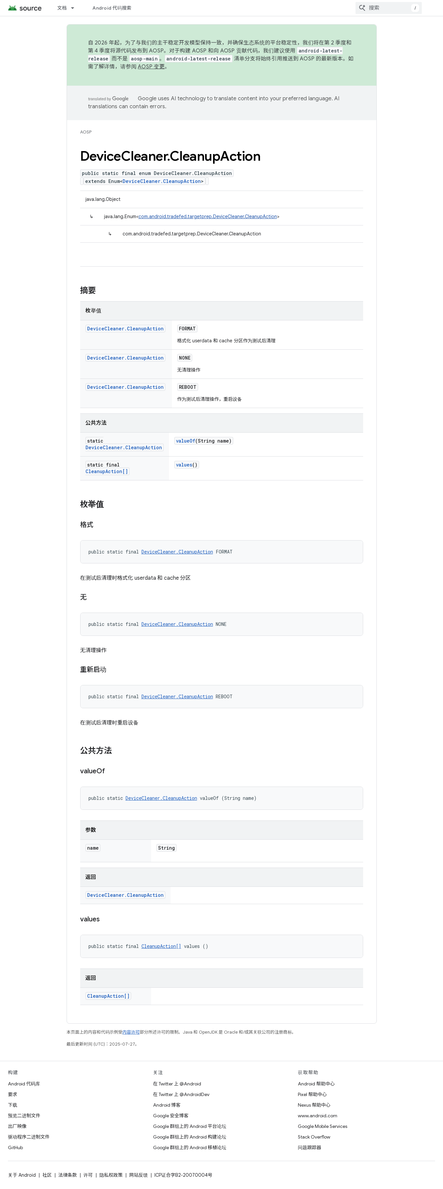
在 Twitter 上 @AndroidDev (181, 1094)
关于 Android (22, 1175)
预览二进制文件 (24, 1116)
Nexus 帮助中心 (314, 1105)
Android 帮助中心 (316, 1084)
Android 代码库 (24, 1084)
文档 (62, 8)
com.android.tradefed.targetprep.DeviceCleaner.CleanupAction (207, 216)
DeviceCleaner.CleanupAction (162, 181)
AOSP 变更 (151, 66)
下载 (12, 1105)
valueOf (185, 441)
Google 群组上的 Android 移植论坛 (189, 1147)
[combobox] (389, 8)
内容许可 (131, 1032)
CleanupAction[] (106, 471)
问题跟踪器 (309, 1147)
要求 (12, 1094)
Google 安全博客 (171, 1116)
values (184, 465)
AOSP (85, 132)
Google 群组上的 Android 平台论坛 (189, 1126)
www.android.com (317, 1116)
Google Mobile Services (322, 1126)
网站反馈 (138, 1175)
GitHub (15, 1147)
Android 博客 (167, 1105)
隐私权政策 (111, 1175)
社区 (47, 1175)
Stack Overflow (314, 1137)
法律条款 (67, 1175)
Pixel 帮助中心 (312, 1094)
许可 (88, 1175)
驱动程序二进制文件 (29, 1137)
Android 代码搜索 (111, 8)
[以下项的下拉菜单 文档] (75, 8)
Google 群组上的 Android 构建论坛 (189, 1137)
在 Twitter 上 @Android (177, 1084)
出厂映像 (17, 1126)
